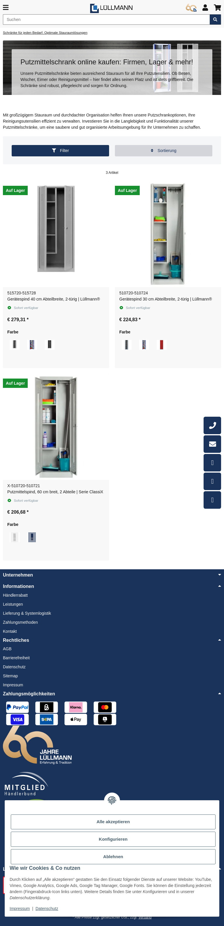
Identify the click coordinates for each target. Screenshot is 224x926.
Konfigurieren (113, 839)
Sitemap (10, 676)
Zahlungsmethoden (20, 622)
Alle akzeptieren (113, 821)
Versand (145, 917)
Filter (60, 150)
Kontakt (10, 631)
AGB (7, 648)
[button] (205, 8)
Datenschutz (47, 908)
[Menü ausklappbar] (5, 8)
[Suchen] (106, 19)
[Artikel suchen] (215, 19)
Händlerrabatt (15, 595)
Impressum (20, 908)
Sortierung (163, 150)
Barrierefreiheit (16, 657)
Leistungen (13, 604)
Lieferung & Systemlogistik (27, 613)
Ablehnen (113, 856)
